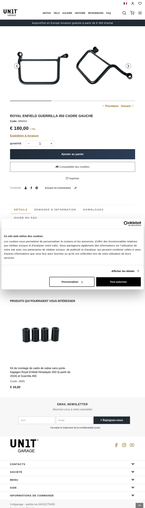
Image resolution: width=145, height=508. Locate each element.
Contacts (72, 459)
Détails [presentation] (21, 209)
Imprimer (72, 178)
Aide (72, 482)
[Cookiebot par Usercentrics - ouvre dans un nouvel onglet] (126, 223)
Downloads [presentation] (93, 209)
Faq (108, 13)
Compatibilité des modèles (72, 166)
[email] (74, 415)
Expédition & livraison (24, 135)
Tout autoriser (118, 281)
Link (97, 422)
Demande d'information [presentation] (55, 209)
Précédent (110, 106)
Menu (72, 474)
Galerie (67, 13)
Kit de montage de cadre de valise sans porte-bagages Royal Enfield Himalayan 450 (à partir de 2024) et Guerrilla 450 (40, 366)
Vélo (57, 13)
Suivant (127, 106)
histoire (80, 13)
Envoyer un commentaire (63, 187)
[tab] (21, 210)
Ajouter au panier (72, 154)
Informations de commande (72, 490)
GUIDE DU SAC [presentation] (25, 217)
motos (47, 13)
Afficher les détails (122, 270)
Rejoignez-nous (112, 414)
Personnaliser (72, 281)
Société (72, 466)
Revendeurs (95, 13)
